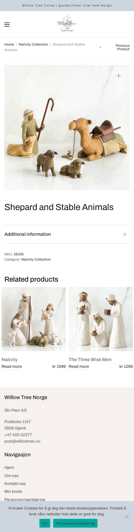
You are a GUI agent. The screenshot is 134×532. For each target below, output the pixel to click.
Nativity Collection (33, 44)
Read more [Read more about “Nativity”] (11, 366)
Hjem (9, 467)
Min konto (13, 491)
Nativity (9, 359)
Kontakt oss (15, 483)
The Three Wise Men (90, 359)
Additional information (27, 234)
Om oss (11, 476)
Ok (44, 523)
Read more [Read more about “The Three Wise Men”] (79, 366)
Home (9, 44)
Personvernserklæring (24, 500)
